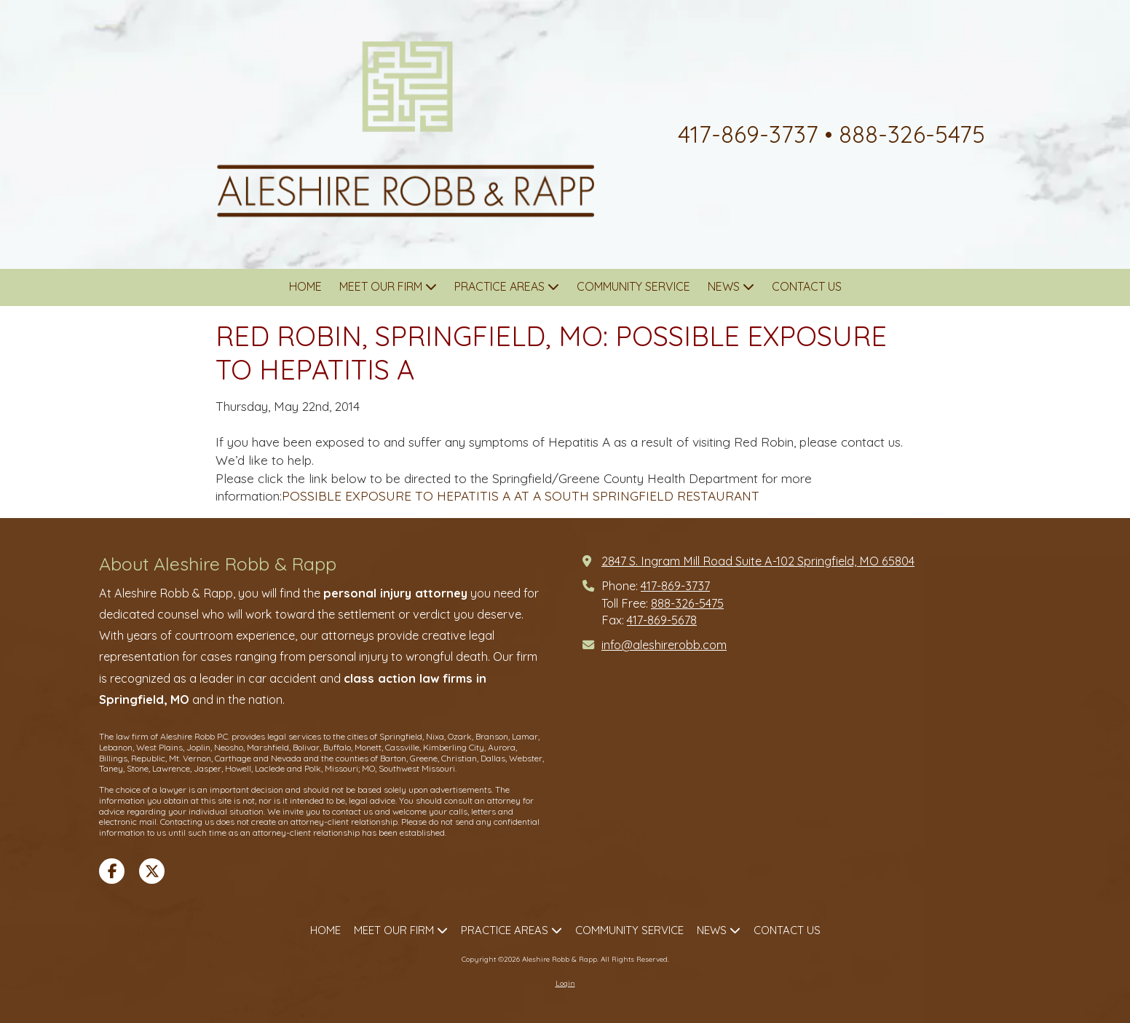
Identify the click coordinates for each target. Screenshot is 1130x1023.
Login (565, 983)
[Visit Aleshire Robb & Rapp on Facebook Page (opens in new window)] (112, 871)
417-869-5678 (662, 620)
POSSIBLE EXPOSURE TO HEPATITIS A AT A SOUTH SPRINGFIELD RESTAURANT (520, 495)
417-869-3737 (675, 586)
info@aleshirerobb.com (664, 645)
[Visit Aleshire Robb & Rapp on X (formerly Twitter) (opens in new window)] (152, 871)
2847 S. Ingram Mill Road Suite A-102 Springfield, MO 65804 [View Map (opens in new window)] (757, 561)
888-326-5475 (687, 603)
